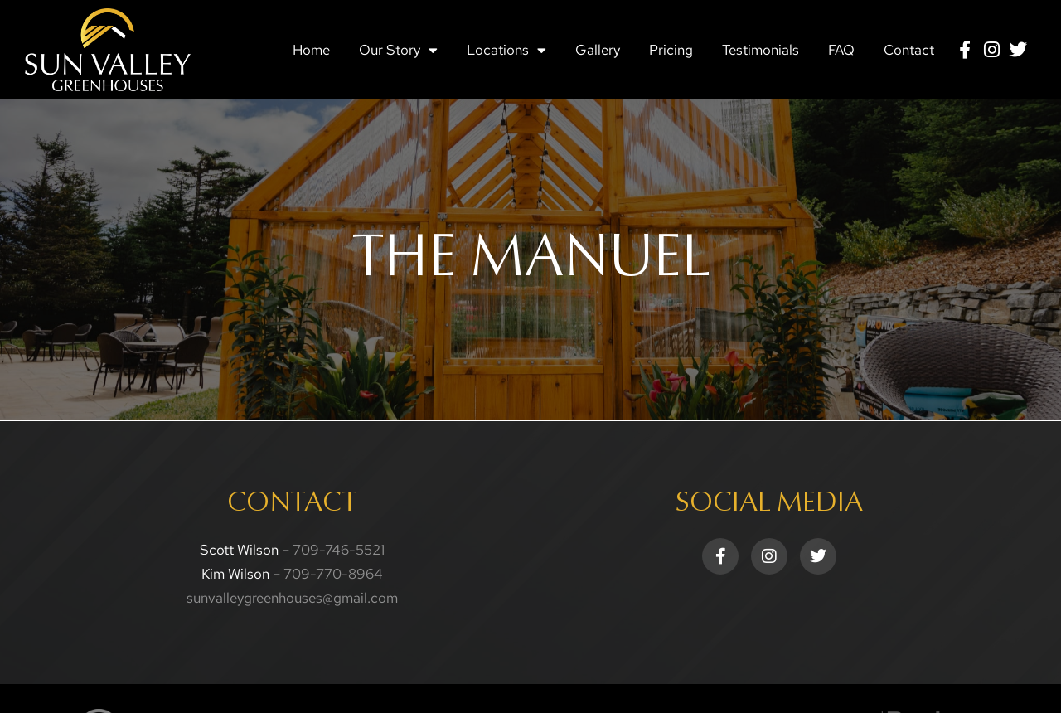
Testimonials (760, 50)
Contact (909, 50)
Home (311, 50)
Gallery (597, 50)
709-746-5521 (339, 550)
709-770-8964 (333, 574)
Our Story (398, 50)
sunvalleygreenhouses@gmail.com (292, 598)
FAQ (841, 50)
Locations (506, 50)
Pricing (671, 50)
